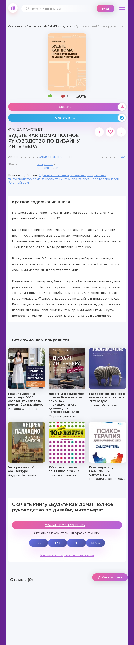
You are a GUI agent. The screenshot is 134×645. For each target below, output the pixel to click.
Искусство (45, 164)
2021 (122, 157)
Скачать (92, 107)
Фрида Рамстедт (52, 157)
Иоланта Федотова (22, 409)
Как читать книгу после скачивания (67, 555)
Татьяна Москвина (103, 405)
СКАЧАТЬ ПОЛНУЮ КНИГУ (65, 525)
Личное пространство (89, 175)
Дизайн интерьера (55, 175)
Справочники (47, 168)
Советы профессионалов (99, 179)
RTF (76, 542)
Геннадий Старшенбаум (107, 479)
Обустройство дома (25, 179)
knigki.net (13, 8)
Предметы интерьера (60, 179)
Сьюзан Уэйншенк (62, 475)
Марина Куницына (63, 416)
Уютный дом (19, 182)
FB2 (38, 542)
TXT (57, 542)
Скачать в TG (90, 118)
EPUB (95, 542)
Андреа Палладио (22, 475)
